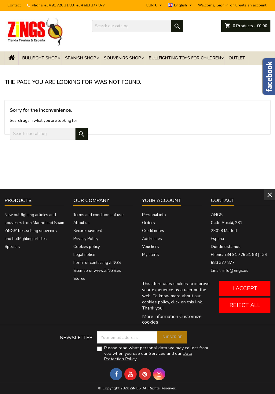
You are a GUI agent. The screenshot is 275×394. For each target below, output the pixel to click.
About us (81, 223)
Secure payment (87, 231)
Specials (12, 247)
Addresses (152, 239)
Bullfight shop (39, 58)
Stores (79, 278)
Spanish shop (80, 58)
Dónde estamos (225, 247)
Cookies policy (86, 247)
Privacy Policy (85, 239)
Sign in (223, 5)
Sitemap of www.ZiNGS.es (97, 270)
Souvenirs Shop (122, 58)
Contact (14, 5)
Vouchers (150, 247)
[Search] (137, 26)
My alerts (150, 254)
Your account (161, 200)
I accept (245, 288)
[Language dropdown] (180, 5)
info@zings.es (235, 270)
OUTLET (237, 58)
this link (194, 302)
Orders (148, 223)
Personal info (154, 215)
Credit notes (153, 231)
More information (160, 316)
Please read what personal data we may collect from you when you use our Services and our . (156, 353)
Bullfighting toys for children (185, 58)
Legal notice (84, 254)
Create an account (250, 5)
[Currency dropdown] (154, 5)
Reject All (244, 305)
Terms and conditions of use (98, 215)
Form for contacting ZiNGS (97, 262)
